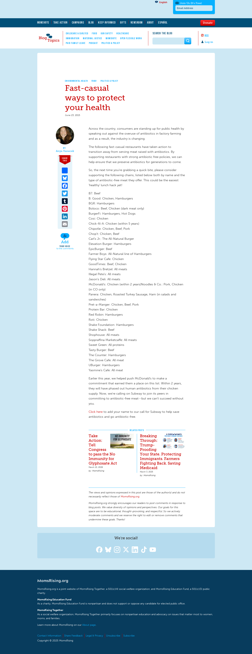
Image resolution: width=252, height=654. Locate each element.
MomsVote (43, 22)
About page (89, 624)
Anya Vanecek (65, 151)
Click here (96, 412)
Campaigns (78, 22)
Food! (94, 80)
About (150, 22)
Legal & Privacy (94, 635)
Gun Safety (107, 33)
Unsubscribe (113, 635)
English (163, 2)
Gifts (123, 22)
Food (94, 33)
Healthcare (122, 33)
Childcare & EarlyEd (77, 33)
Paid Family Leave (76, 43)
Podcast (93, 43)
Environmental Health (76, 80)
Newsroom (137, 22)
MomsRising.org (72, 9)
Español (163, 22)
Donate (208, 22)
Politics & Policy (111, 43)
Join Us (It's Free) (191, 3)
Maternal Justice (92, 38)
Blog (91, 22)
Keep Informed (107, 22)
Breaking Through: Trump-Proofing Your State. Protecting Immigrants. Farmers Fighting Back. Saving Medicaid (160, 452)
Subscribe (129, 635)
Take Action (60, 22)
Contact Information (49, 635)
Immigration (73, 38)
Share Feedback (73, 635)
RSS (207, 35)
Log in (209, 42)
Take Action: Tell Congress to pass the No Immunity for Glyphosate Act (103, 449)
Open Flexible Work (131, 38)
